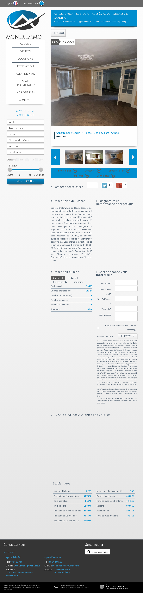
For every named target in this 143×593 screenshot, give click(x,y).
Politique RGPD (7, 590)
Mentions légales (17, 588)
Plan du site (6, 588)
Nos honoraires (27, 588)
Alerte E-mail (25, 73)
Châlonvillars (69, 22)
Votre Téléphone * (104, 301)
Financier (77, 282)
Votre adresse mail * (105, 291)
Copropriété (60, 282)
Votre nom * (106, 283)
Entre (9, 174)
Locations (25, 58)
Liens (33, 588)
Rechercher (25, 181)
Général (58, 278)
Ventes (25, 51)
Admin (38, 588)
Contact (25, 99)
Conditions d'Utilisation (120, 401)
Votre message (105, 315)
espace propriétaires (25, 82)
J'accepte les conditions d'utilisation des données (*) (119, 327)
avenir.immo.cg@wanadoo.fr (27, 566)
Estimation (25, 66)
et (30, 174)
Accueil (25, 43)
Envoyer (127, 336)
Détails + (72, 278)
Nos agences (25, 92)
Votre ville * (106, 309)
